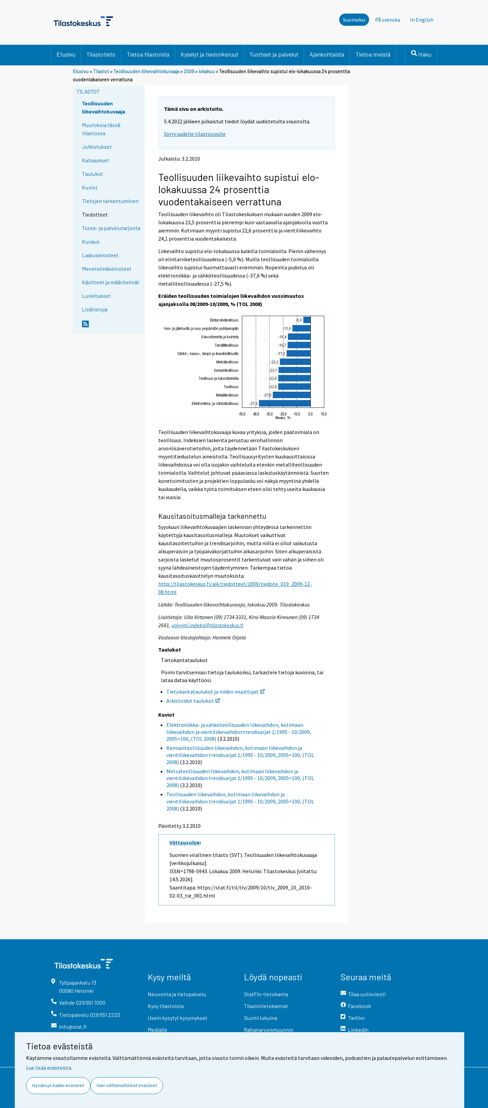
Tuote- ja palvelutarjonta (111, 228)
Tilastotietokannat (266, 1006)
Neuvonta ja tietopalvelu (177, 994)
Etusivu (66, 54)
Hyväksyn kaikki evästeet (58, 1085)
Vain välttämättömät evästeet (127, 1085)
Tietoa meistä (372, 54)
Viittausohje (184, 842)
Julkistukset (97, 146)
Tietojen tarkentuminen (110, 201)
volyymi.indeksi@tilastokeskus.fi (207, 625)
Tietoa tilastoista (148, 54)
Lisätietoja (94, 309)
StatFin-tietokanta (266, 994)
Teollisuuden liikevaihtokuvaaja (146, 71)
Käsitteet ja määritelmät (110, 282)
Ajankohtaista (326, 54)
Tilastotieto (101, 54)
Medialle (157, 1029)
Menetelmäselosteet (106, 268)
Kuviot (90, 187)
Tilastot (101, 71)
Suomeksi (354, 19)
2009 (189, 71)
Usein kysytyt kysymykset (177, 1017)
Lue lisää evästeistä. (49, 1067)
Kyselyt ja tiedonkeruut (209, 54)
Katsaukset (95, 160)
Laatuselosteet (100, 255)
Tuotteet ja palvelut (273, 54)
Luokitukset (96, 295)
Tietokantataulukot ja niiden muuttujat (215, 691)
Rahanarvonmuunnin (268, 1029)
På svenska (387, 19)
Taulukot (92, 173)
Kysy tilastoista (166, 1006)
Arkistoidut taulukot (193, 700)
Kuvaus (91, 241)
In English (421, 19)
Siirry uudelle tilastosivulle (195, 133)
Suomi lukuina (260, 1017)
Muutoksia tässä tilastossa (101, 129)
